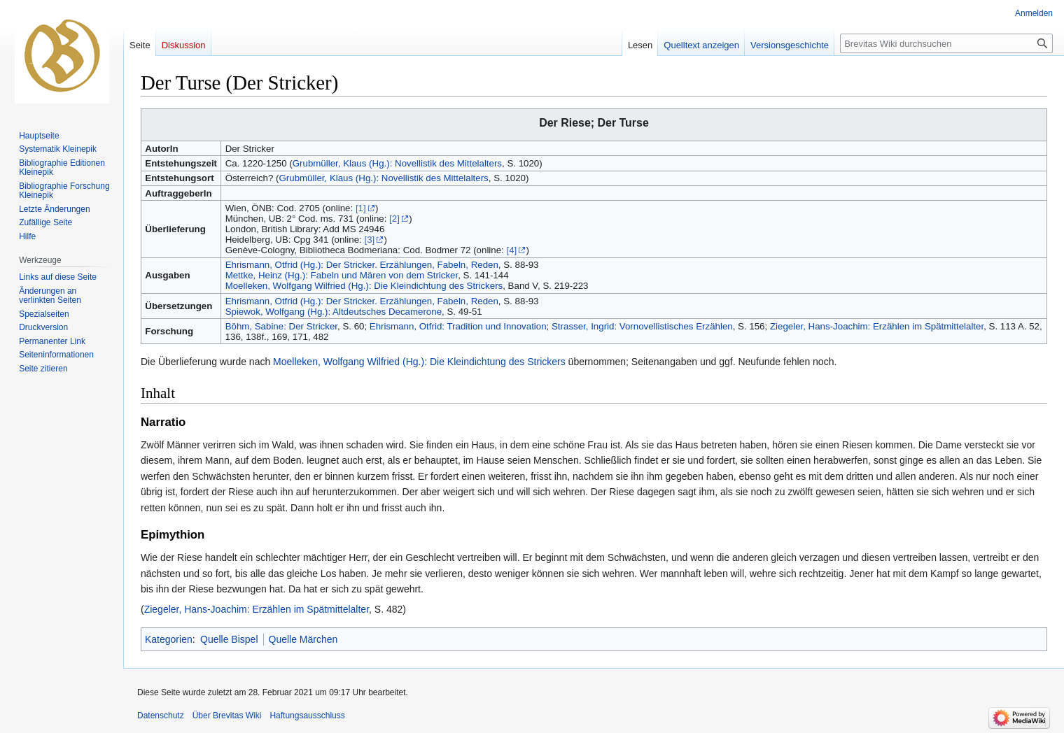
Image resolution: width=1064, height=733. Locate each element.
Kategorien (168, 639)
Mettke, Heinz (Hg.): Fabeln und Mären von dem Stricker (341, 275)
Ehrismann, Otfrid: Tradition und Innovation (458, 326)
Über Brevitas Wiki (227, 715)
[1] (361, 208)
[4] (511, 250)
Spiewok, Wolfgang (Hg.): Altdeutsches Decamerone (333, 311)
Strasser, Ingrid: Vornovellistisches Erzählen (642, 326)
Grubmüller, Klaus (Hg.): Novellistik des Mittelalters (397, 163)
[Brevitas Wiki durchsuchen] (946, 43)
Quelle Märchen (303, 639)
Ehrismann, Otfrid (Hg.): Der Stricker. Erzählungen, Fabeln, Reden (361, 264)
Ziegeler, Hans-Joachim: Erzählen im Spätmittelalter (876, 326)
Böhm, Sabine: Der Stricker (281, 326)
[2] (394, 218)
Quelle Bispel (229, 639)
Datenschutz (160, 715)
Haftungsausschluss (307, 715)
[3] (369, 239)
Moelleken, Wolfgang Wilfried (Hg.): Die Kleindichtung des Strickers (364, 285)
